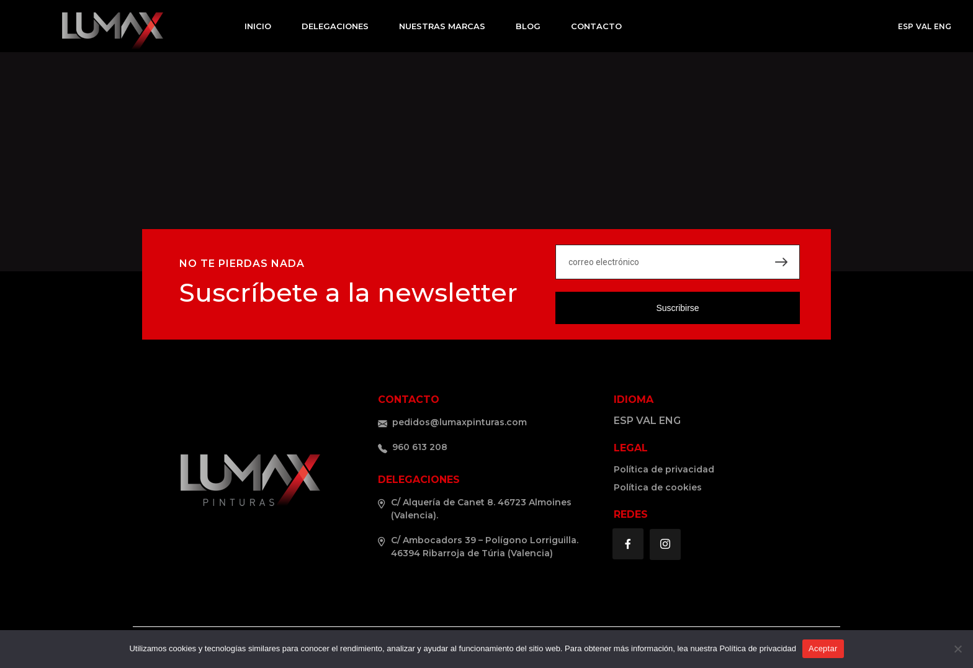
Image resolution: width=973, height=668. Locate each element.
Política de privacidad (757, 648)
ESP (905, 26)
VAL (923, 26)
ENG (942, 26)
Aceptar (823, 648)
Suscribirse (677, 308)
